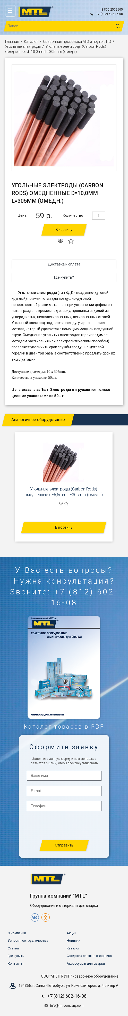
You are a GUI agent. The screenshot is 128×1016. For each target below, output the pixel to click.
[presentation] (5, 495)
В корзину (64, 230)
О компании (17, 933)
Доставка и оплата (64, 264)
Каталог (31, 41)
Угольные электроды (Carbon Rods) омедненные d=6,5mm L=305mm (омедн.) (63, 492)
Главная (12, 41)
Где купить (16, 956)
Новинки (73, 940)
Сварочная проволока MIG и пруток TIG (77, 41)
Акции (71, 933)
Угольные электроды (23, 46)
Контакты (15, 963)
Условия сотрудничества (28, 940)
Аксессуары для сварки (86, 963)
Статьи (13, 948)
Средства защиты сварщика (89, 956)
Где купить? (64, 277)
